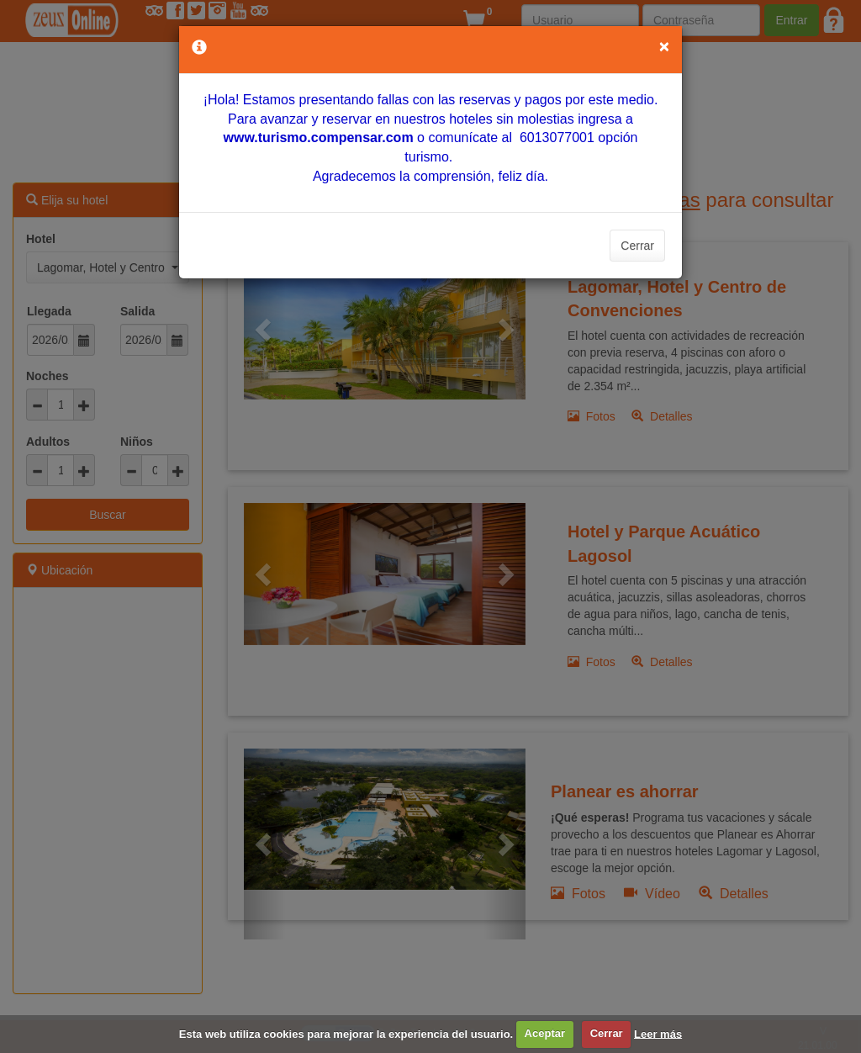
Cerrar (637, 245)
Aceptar (545, 1033)
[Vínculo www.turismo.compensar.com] (318, 137)
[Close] (664, 46)
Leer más (658, 1033)
